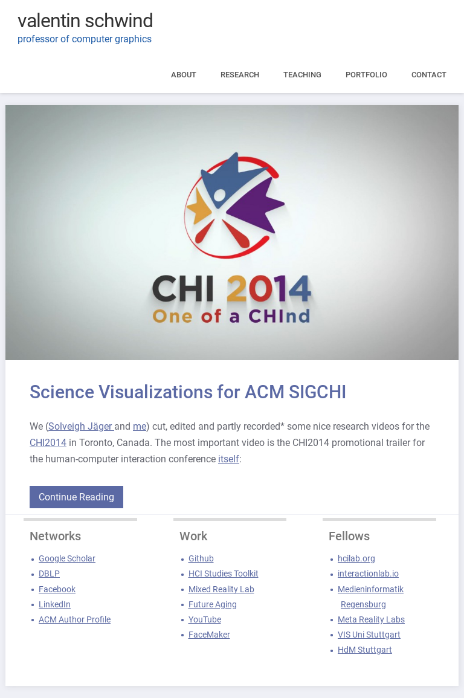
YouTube (204, 619)
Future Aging (212, 604)
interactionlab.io (368, 573)
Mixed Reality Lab (221, 589)
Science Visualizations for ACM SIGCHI (188, 391)
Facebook (57, 589)
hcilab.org (356, 558)
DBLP (49, 573)
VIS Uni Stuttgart (369, 634)
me (139, 426)
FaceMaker (209, 634)
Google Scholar (67, 558)
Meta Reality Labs (371, 619)
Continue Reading (76, 497)
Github (201, 558)
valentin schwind (85, 20)
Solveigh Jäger (81, 426)
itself (228, 459)
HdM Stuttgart (365, 649)
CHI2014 (48, 442)
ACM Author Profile (75, 619)
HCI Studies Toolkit (223, 573)
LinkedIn (55, 604)
